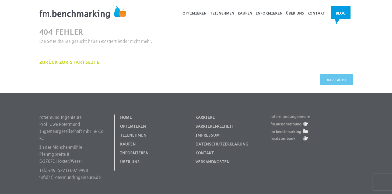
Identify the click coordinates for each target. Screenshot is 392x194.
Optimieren (194, 13)
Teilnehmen (222, 13)
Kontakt (316, 13)
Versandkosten (212, 162)
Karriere (205, 117)
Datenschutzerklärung (221, 144)
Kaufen (245, 13)
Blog (341, 13)
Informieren (269, 13)
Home (126, 117)
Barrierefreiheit (214, 126)
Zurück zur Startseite (69, 62)
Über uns (295, 13)
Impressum (207, 135)
